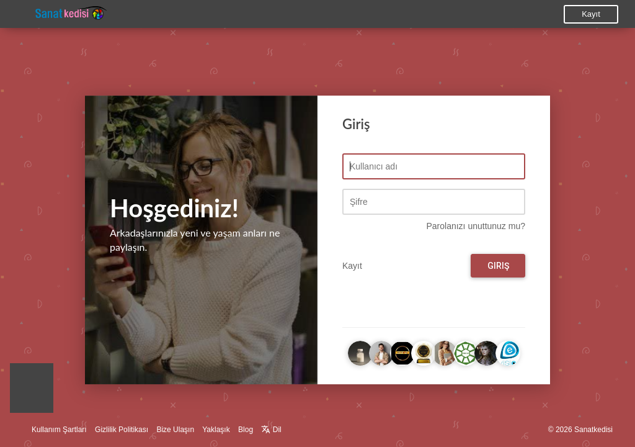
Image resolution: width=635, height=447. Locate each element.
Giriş (498, 266)
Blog (245, 429)
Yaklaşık (215, 429)
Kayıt (591, 14)
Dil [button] (271, 429)
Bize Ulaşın (175, 429)
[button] (31, 391)
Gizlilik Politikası (121, 429)
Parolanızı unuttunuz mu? (475, 226)
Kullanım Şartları (59, 429)
